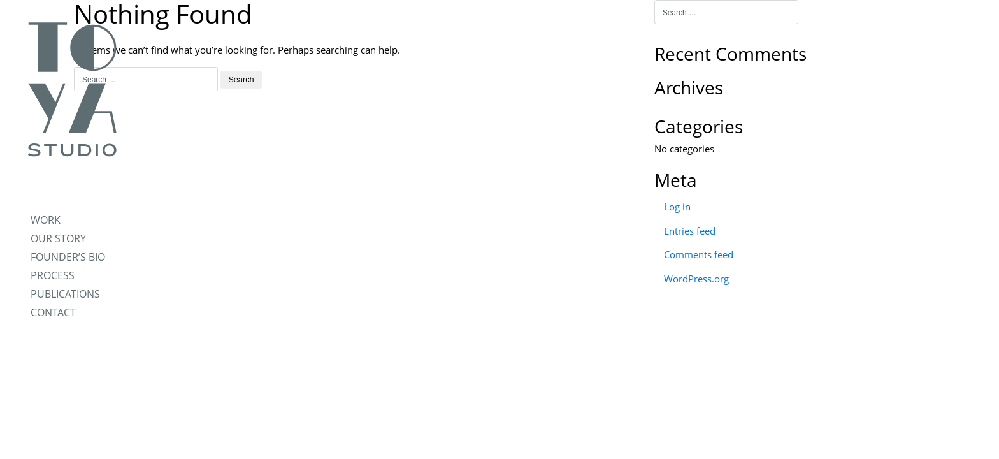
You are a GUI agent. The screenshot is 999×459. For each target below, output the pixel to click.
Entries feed (689, 230)
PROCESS (53, 275)
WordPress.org (696, 278)
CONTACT (53, 312)
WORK (46, 220)
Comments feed (698, 254)
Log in (677, 206)
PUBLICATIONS (65, 294)
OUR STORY (58, 238)
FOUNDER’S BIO (68, 257)
